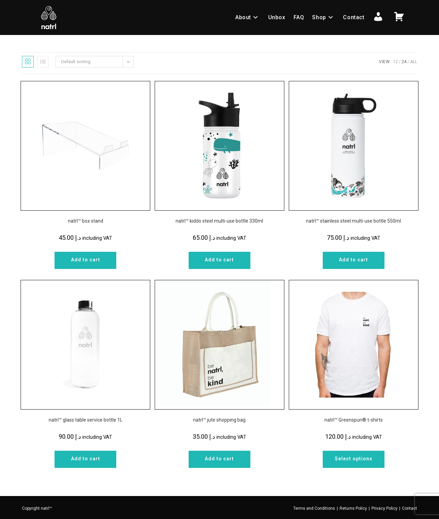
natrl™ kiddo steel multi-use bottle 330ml (219, 221)
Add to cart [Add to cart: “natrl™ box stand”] (85, 259)
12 (395, 61)
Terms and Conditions (314, 508)
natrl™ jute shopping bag (219, 420)
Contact (409, 508)
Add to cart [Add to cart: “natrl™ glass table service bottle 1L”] (85, 458)
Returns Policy (353, 508)
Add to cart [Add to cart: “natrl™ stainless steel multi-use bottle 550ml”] (353, 259)
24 (404, 61)
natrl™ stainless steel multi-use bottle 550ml (353, 221)
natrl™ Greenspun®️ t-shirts (353, 420)
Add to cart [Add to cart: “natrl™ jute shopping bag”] (219, 458)
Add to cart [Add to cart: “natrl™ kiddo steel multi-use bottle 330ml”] (219, 259)
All (413, 61)
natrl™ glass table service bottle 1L (85, 420)
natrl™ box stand (85, 221)
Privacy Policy (384, 508)
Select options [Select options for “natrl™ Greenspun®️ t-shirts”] (353, 458)
